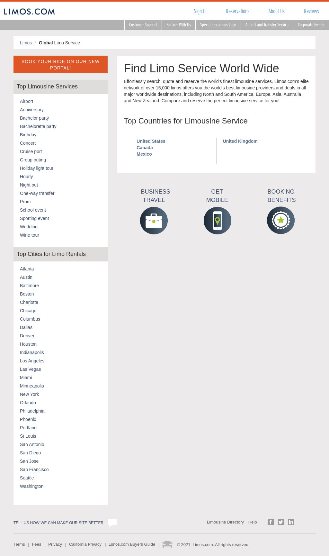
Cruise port (31, 151)
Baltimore (29, 285)
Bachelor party (34, 118)
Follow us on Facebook (271, 522)
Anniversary (32, 109)
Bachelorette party (38, 126)
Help (252, 522)
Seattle (27, 477)
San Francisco (34, 469)
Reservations (237, 11)
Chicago (28, 310)
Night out (29, 184)
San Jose (29, 461)
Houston (28, 344)
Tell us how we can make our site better (58, 523)
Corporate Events (311, 25)
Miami (26, 377)
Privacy (55, 544)
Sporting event (34, 218)
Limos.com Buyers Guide (132, 544)
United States (151, 141)
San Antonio (32, 444)
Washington (31, 486)
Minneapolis (32, 385)
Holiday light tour (36, 168)
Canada (145, 147)
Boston (27, 293)
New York (29, 394)
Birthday (28, 134)
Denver (27, 335)
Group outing (33, 159)
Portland (28, 427)
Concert (28, 143)
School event (33, 210)
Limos (26, 42)
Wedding (29, 226)
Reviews (311, 11)
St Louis (28, 436)
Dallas (26, 327)
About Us (277, 11)
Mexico (144, 154)
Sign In (200, 11)
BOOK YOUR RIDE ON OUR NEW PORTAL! (61, 64)
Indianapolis (32, 352)
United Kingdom (240, 141)
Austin (26, 277)
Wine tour (29, 235)
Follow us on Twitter (281, 522)
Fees (36, 544)
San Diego (30, 452)
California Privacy (85, 544)
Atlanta (27, 268)
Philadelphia (32, 411)
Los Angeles (32, 360)
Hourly (26, 176)
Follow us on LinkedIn (291, 522)
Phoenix (28, 419)
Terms (19, 544)
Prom (25, 201)
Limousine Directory (225, 522)
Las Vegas (30, 369)
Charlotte (29, 302)
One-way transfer (37, 193)
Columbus (30, 319)
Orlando (28, 402)
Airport (26, 101)
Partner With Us (178, 25)
